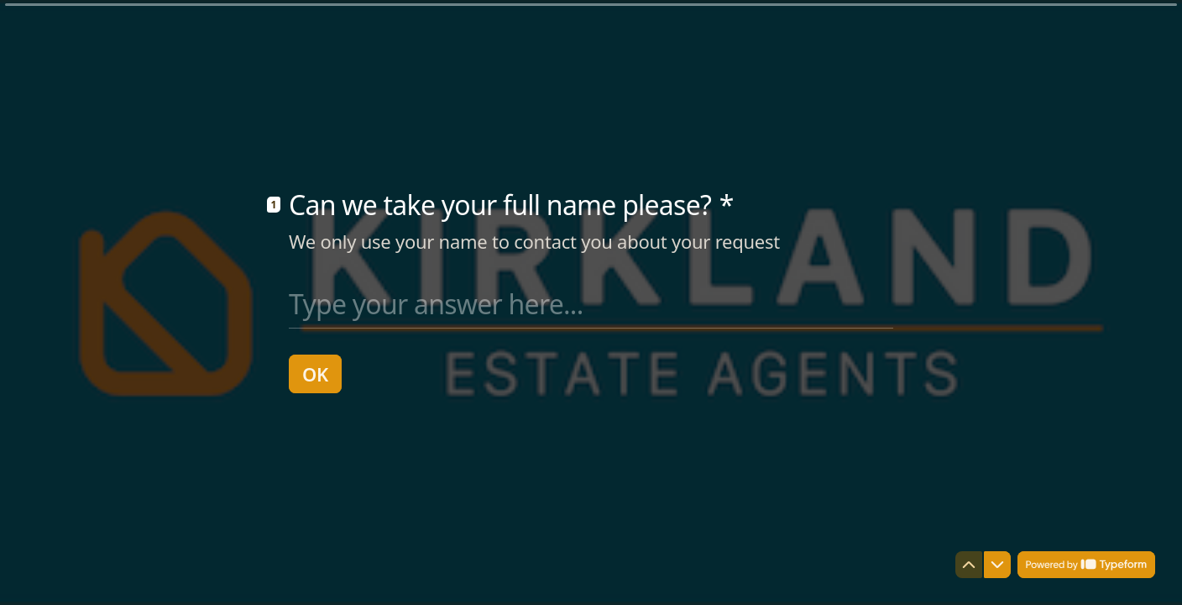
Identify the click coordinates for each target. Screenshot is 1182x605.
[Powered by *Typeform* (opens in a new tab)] (1086, 564)
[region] (164, 540)
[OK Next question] (315, 374)
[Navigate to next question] (997, 564)
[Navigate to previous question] (968, 564)
